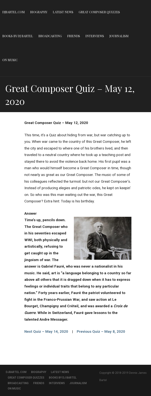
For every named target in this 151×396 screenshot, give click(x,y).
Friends (73, 36)
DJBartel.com (13, 12)
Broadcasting (50, 36)
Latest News (63, 12)
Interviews (94, 36)
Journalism (119, 36)
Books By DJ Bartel (17, 36)
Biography (38, 12)
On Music (10, 60)
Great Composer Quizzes (99, 12)
